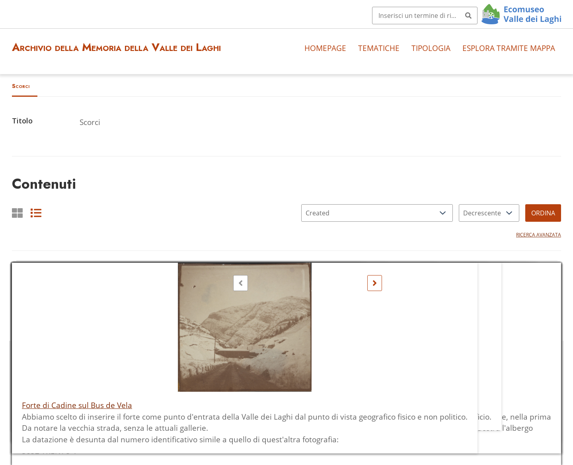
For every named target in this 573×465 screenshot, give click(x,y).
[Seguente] (374, 283)
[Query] (424, 15)
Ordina (543, 213)
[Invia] (468, 15)
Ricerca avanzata (538, 234)
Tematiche (379, 48)
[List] (36, 212)
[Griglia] (17, 212)
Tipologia (430, 48)
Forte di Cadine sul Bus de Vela (77, 405)
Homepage (325, 48)
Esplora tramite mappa (508, 48)
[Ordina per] (377, 213)
